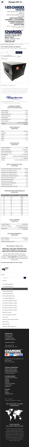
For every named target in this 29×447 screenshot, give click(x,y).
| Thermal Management (10, 373)
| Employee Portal (9, 393)
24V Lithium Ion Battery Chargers (9, 303)
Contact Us (7, 386)
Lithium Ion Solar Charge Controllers (10, 319)
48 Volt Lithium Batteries (7, 293)
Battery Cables (5, 321)
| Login (6, 390)
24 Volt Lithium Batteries (18, 44)
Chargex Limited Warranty (10, 400)
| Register (7, 392)
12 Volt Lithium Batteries (7, 284)
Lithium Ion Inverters (6, 312)
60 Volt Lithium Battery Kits (8, 296)
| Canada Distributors (9, 338)
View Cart (4, 280)
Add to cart (18, 52)
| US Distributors (8, 336)
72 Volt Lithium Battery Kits (8, 298)
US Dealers (10, 398)
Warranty (26, 241)
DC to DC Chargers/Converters (9, 314)
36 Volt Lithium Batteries (7, 291)
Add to (19, 56)
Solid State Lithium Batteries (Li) (9, 326)
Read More (23, 103)
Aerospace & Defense (10, 342)
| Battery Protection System (11, 368)
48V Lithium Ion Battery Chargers (9, 307)
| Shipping (7, 382)
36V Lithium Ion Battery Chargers (9, 305)
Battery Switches (6, 324)
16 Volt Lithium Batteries (7, 286)
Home (6, 398)
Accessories (5, 317)
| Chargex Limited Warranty (11, 377)
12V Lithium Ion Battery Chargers (9, 300)
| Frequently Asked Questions (11, 371)
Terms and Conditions (10, 383)
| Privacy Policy (8, 385)
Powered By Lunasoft (10, 361)
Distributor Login (9, 335)
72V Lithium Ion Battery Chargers (9, 310)
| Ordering (7, 380)
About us (7, 379)
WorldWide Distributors (10, 339)
